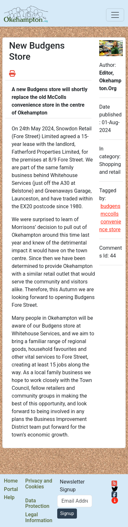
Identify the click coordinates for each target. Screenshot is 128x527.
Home (11, 481)
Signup (67, 513)
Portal (11, 489)
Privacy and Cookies (38, 483)
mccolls (110, 214)
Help (9, 497)
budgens (110, 206)
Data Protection (37, 503)
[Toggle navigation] (115, 14)
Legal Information (38, 517)
